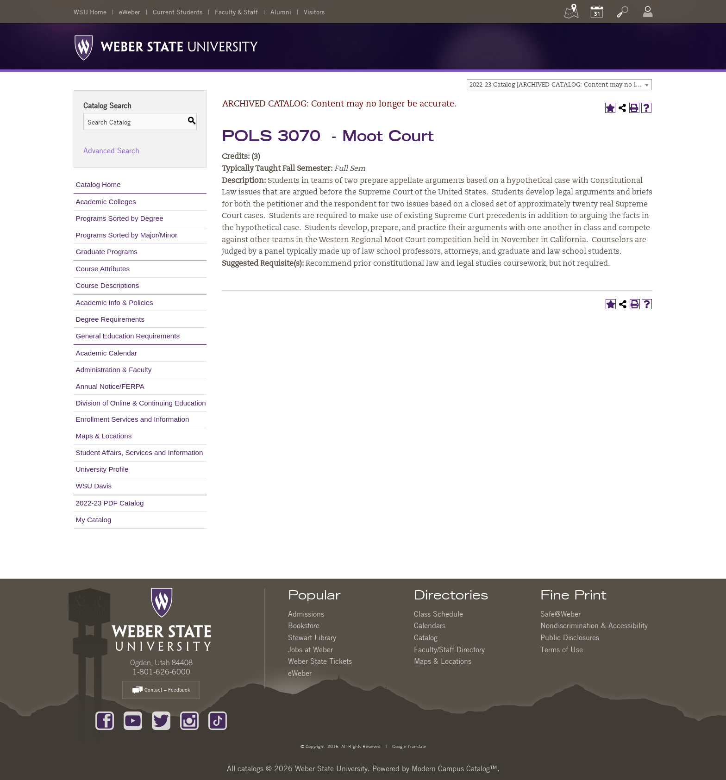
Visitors (314, 11)
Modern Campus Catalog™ (454, 768)
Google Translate (408, 746)
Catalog (426, 637)
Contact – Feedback (161, 690)
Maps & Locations (104, 436)
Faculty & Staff (236, 11)
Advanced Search (111, 150)
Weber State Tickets (320, 661)
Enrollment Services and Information (132, 419)
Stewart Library (312, 637)
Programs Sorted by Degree (119, 218)
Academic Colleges (106, 202)
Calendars (429, 625)
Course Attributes (103, 269)
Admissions (306, 613)
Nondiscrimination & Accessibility (594, 625)
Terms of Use (561, 649)
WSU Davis (94, 486)
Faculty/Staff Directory (449, 649)
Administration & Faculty (114, 370)
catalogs (250, 768)
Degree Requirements (110, 319)
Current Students (177, 11)
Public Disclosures (569, 637)
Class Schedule (438, 613)
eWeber (129, 11)
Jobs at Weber (310, 649)
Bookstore (303, 625)
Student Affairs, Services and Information (139, 452)
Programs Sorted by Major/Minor (126, 235)
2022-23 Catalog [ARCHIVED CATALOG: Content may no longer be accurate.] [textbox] (560, 85)
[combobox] (559, 84)
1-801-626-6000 (161, 671)
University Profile (102, 469)
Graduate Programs (107, 252)
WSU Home (90, 11)
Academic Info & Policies (114, 302)
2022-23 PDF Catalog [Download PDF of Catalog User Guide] (110, 503)
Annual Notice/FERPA (110, 386)
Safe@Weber (560, 613)
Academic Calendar (107, 353)
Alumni (280, 11)
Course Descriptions (107, 285)
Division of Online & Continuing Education (141, 403)
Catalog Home (98, 184)
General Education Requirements (128, 336)
